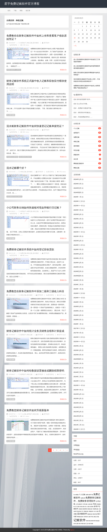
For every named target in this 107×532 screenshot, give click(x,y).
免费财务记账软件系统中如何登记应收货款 (30, 249)
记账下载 (90, 516)
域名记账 (82, 506)
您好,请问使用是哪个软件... (83, 99)
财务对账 (88, 520)
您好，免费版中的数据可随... (83, 108)
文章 (77, 445)
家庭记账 (89, 509)
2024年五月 (77, 188)
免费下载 (90, 494)
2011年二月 (77, 425)
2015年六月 (77, 355)
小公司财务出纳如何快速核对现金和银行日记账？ (34, 207)
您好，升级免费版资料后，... (83, 117)
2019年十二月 (78, 245)
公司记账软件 (79, 504)
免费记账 (29, 211)
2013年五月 (77, 407)
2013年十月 (77, 390)
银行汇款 (85, 523)
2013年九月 (77, 394)
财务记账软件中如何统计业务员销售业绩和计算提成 (35, 331)
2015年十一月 (78, 341)
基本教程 (36, 43)
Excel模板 (76, 494)
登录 (75, 441)
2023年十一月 (78, 205)
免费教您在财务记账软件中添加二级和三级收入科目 (35, 291)
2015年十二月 (78, 337)
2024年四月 (77, 192)
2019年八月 (77, 258)
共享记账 (85, 504)
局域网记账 (95, 509)
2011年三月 (77, 420)
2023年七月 (77, 223)
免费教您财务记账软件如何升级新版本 (27, 410)
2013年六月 (77, 403)
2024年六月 (77, 184)
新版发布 (76, 155)
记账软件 (80, 520)
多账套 (80, 509)
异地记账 (78, 511)
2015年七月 (77, 350)
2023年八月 (77, 219)
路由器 (97, 520)
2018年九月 (77, 306)
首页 (9, 10)
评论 (77, 449)
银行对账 (81, 523)
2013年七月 (77, 398)
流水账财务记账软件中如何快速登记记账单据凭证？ (35, 126)
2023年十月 (77, 210)
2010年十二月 (78, 429)
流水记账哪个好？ (16, 167)
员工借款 (77, 506)
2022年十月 (77, 236)
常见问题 (36, 88)
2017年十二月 (78, 328)
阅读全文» (63, 70)
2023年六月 (77, 227)
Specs (72, 530)
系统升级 (94, 514)
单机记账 (29, 43)
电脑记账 (89, 514)
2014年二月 (77, 376)
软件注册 (76, 523)
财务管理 (93, 520)
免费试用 (83, 498)
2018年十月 (77, 302)
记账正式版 (96, 516)
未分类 (76, 159)
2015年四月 (77, 359)
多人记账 (87, 506)
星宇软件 (46, 43)
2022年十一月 (78, 232)
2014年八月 (77, 363)
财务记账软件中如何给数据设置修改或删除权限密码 (35, 370)
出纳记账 (90, 504)
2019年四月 (77, 276)
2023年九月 (77, 214)
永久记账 (96, 511)
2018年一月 (77, 324)
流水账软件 (82, 514)
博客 (21, 10)
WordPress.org (78, 454)
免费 (87, 494)
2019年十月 (77, 249)
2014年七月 (77, 368)
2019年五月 (77, 271)
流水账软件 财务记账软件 (15, 196)
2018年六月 (77, 319)
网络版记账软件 (79, 163)
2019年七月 (77, 262)
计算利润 (85, 516)
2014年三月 (77, 372)
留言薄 (28, 10)
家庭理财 (84, 509)
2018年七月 (77, 315)
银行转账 (91, 523)
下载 (15, 10)
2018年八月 (77, 311)
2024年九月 (77, 179)
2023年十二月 (78, 201)
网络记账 (76, 168)
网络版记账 (80, 516)
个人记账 (23, 414)
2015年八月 (77, 346)
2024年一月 (77, 197)
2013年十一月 (78, 385)
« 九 (75, 45)
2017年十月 (77, 333)
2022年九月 (77, 241)
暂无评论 (14, 45)
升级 (94, 504)
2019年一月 (77, 289)
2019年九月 (77, 254)
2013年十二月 (78, 381)
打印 (82, 511)
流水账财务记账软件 (25, 157)
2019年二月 (77, 284)
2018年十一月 (78, 298)
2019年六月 (77, 267)
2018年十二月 (78, 293)
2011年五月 (77, 416)
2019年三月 (77, 280)
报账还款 (86, 511)
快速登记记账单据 (13, 157)
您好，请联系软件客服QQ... (83, 112)
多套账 (92, 506)
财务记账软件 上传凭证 (14, 70)
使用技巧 (23, 43)
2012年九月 (77, 411)
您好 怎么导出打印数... (81, 104)
